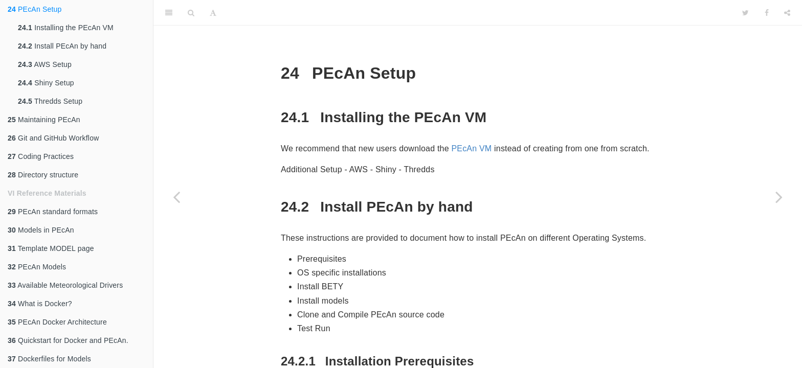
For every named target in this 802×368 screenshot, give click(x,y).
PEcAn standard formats (53, 212)
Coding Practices (41, 156)
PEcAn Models (37, 267)
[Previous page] (176, 197)
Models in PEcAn (41, 230)
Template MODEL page (51, 248)
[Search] (191, 13)
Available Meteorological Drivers (65, 285)
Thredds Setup (50, 101)
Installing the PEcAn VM (66, 28)
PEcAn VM (471, 148)
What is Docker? (40, 304)
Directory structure (43, 175)
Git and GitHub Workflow (53, 138)
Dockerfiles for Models (49, 359)
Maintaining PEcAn (44, 120)
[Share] (787, 13)
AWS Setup (45, 64)
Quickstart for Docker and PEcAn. (68, 340)
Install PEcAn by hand (62, 46)
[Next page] (779, 197)
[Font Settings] (213, 13)
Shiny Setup (46, 83)
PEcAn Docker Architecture (57, 322)
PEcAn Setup (35, 9)
